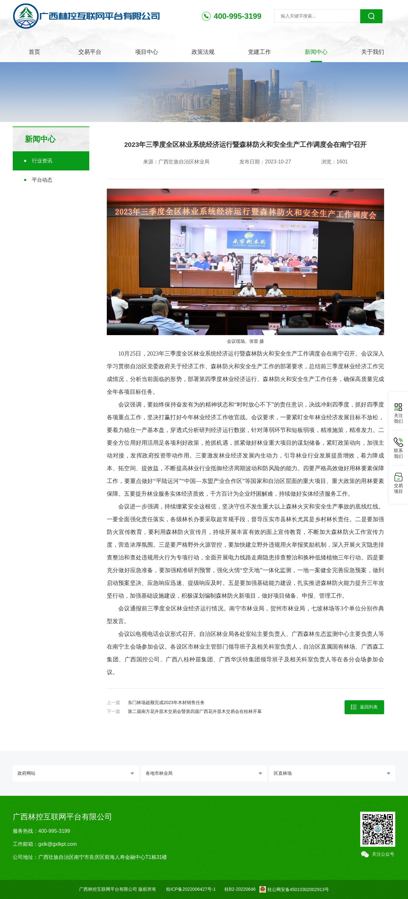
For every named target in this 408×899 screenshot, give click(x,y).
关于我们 (372, 52)
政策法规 (203, 52)
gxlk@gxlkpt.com (57, 844)
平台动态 (42, 180)
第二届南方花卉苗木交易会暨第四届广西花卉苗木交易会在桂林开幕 (195, 711)
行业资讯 (42, 160)
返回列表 (364, 707)
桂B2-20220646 (240, 889)
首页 (34, 52)
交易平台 (89, 52)
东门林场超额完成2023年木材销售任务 (166, 702)
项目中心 (146, 52)
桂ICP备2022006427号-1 (191, 889)
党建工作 (259, 52)
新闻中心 (316, 52)
